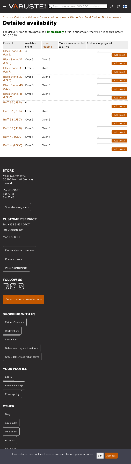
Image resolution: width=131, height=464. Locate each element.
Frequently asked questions (19, 250)
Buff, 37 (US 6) (12, 111)
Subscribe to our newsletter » (23, 299)
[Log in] (111, 6)
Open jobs (10, 448)
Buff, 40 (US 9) (12, 137)
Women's (76, 17)
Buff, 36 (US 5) (12, 102)
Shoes (44, 17)
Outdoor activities (26, 17)
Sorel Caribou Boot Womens (102, 17)
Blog (7, 414)
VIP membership (14, 385)
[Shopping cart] (118, 6)
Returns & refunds (14, 322)
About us (9, 440)
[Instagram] (13, 286)
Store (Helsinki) (48, 44)
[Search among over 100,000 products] (77, 6)
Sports (8, 17)
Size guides (11, 422)
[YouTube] (21, 286)
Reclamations (12, 330)
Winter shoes (60, 17)
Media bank (11, 431)
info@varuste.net (13, 230)
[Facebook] (6, 286)
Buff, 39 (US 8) (12, 128)
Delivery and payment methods (21, 348)
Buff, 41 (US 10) (12, 145)
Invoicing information (16, 267)
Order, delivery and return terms (22, 356)
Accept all (111, 455)
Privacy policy (12, 394)
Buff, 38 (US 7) (12, 119)
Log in (8, 376)
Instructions (11, 339)
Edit (100, 455)
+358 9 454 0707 (19, 224)
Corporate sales (13, 259)
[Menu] (4, 6)
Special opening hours (16, 207)
